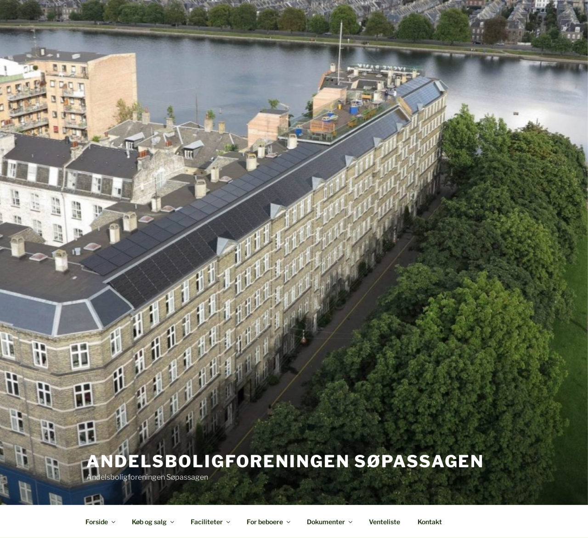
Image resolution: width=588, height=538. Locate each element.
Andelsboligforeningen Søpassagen (285, 461)
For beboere (269, 522)
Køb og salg (153, 522)
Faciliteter (211, 522)
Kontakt (430, 522)
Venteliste (384, 522)
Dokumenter (330, 522)
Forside (101, 522)
